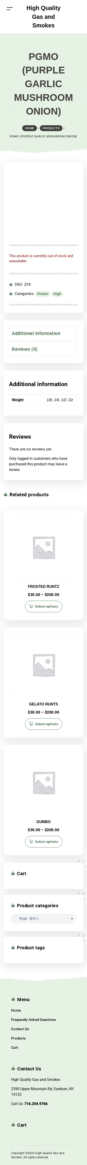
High (57, 294)
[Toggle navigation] (10, 8)
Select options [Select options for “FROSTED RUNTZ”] (46, 606)
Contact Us (20, 1029)
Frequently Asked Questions (33, 1020)
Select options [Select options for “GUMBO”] (46, 842)
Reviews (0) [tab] (25, 349)
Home (16, 1010)
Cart (14, 1048)
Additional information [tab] (36, 333)
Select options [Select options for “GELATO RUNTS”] (46, 724)
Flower (42, 294)
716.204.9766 (36, 1104)
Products (18, 1038)
